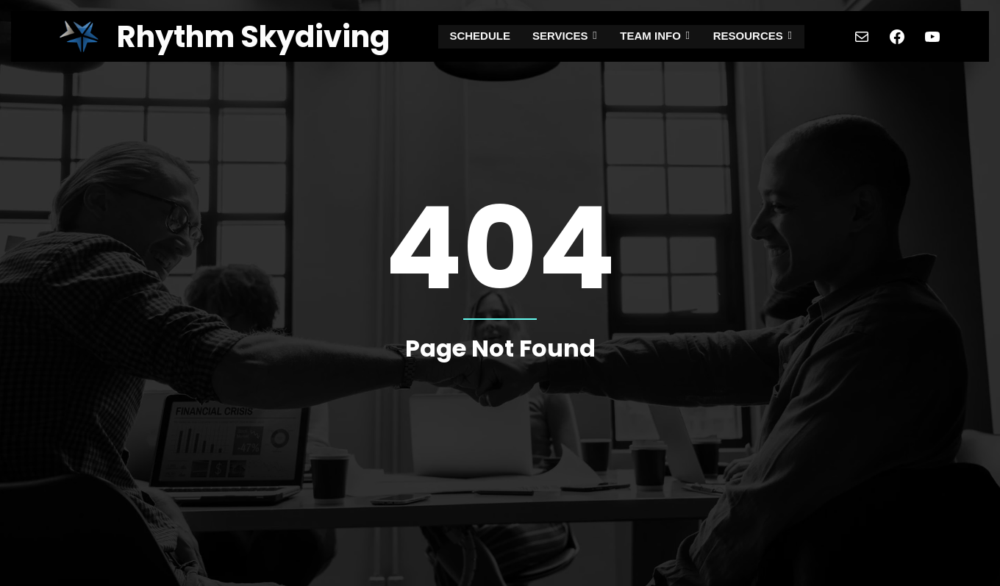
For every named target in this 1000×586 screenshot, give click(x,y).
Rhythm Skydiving (253, 36)
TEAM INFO (655, 36)
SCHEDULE (483, 36)
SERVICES (567, 36)
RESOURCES (751, 36)
